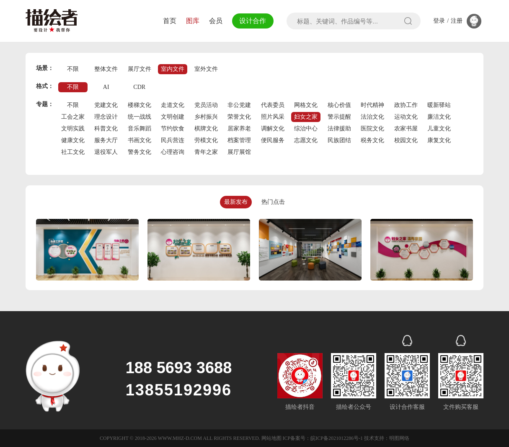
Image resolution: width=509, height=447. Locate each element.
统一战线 (139, 117)
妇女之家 (306, 117)
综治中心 (306, 128)
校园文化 (406, 140)
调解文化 (272, 128)
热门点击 (273, 202)
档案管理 (239, 140)
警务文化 (139, 152)
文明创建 (172, 117)
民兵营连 (172, 140)
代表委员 (272, 105)
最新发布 (236, 202)
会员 (214, 20)
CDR (139, 87)
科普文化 (106, 128)
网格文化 (306, 105)
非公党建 (239, 105)
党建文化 (106, 105)
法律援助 (339, 128)
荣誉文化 (239, 117)
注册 (456, 21)
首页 (169, 20)
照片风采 (272, 117)
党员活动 (206, 105)
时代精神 (372, 105)
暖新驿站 (439, 105)
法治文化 (372, 117)
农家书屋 (406, 128)
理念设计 (106, 117)
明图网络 (399, 438)
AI (106, 87)
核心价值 (339, 105)
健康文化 (73, 140)
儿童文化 (439, 128)
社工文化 (73, 152)
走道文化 (172, 105)
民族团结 (339, 140)
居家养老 (239, 128)
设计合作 (252, 20)
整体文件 (106, 69)
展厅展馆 (239, 152)
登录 (439, 21)
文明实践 (73, 128)
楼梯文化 (139, 105)
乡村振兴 (206, 117)
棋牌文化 (206, 128)
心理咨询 (172, 152)
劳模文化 (206, 140)
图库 (191, 20)
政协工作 (406, 105)
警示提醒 (339, 117)
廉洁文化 (439, 117)
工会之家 (73, 117)
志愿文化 (306, 140)
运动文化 (406, 117)
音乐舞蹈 (139, 128)
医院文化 (372, 128)
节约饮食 (172, 128)
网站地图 (271, 438)
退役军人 (106, 152)
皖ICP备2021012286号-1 (336, 438)
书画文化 (139, 140)
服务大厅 (106, 140)
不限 (73, 69)
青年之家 (206, 152)
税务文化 (372, 140)
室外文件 (206, 69)
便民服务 (272, 140)
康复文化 (439, 140)
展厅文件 (139, 69)
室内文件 (172, 69)
